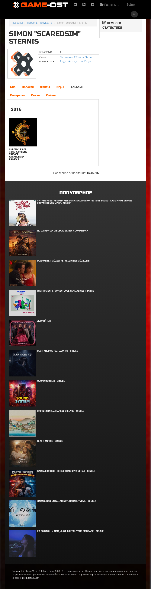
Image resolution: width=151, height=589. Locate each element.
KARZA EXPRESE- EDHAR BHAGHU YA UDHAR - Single (66, 471)
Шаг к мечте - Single (50, 441)
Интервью (17, 95)
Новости (28, 87)
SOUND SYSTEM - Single (51, 381)
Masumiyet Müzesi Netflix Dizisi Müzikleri (63, 260)
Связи (35, 95)
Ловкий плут (45, 321)
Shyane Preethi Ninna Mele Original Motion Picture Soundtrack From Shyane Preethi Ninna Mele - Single (84, 201)
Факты (45, 87)
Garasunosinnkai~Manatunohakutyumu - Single (66, 501)
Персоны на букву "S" (40, 22)
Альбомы (77, 87)
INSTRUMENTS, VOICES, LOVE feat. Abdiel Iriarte (65, 291)
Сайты (51, 95)
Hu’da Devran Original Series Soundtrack (62, 230)
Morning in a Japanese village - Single (60, 411)
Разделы (109, 5)
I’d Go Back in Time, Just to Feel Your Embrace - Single (70, 531)
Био (12, 87)
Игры (60, 87)
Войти (131, 4)
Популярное (75, 193)
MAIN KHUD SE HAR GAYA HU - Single (57, 351)
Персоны (17, 22)
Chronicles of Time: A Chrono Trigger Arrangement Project (18, 154)
